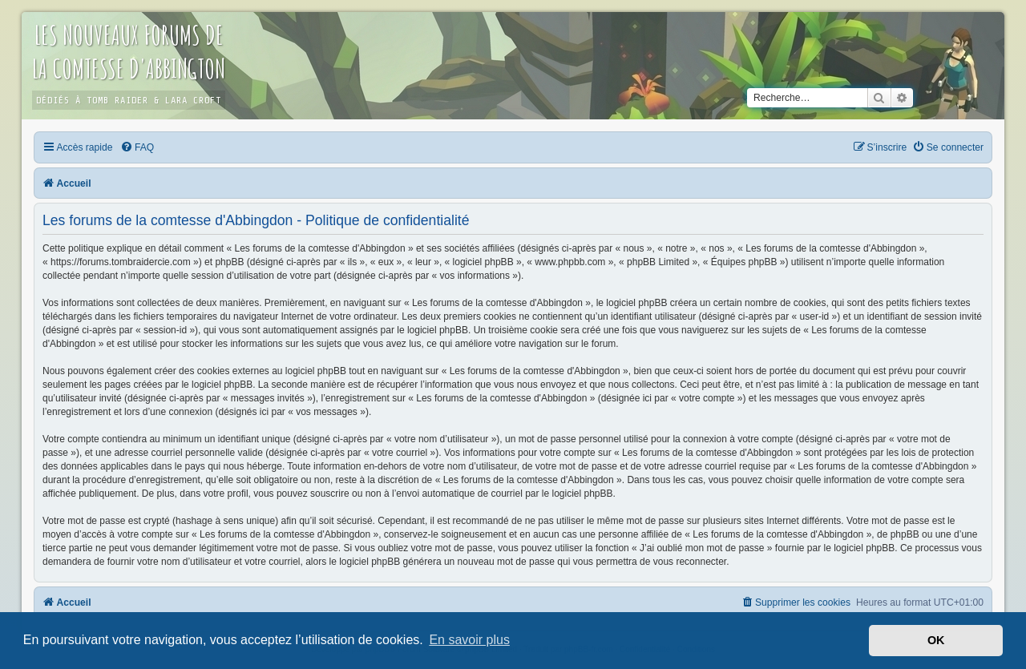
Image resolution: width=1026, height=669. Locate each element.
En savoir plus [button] (469, 640)
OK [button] (936, 640)
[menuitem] (137, 147)
